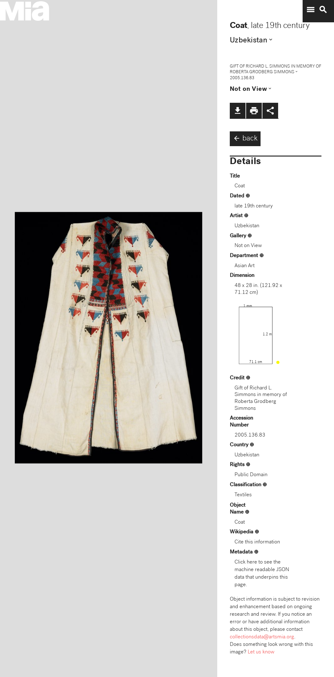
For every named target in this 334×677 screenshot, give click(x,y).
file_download (237, 110)
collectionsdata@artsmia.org (262, 637)
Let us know (261, 652)
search (323, 9)
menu (310, 9)
